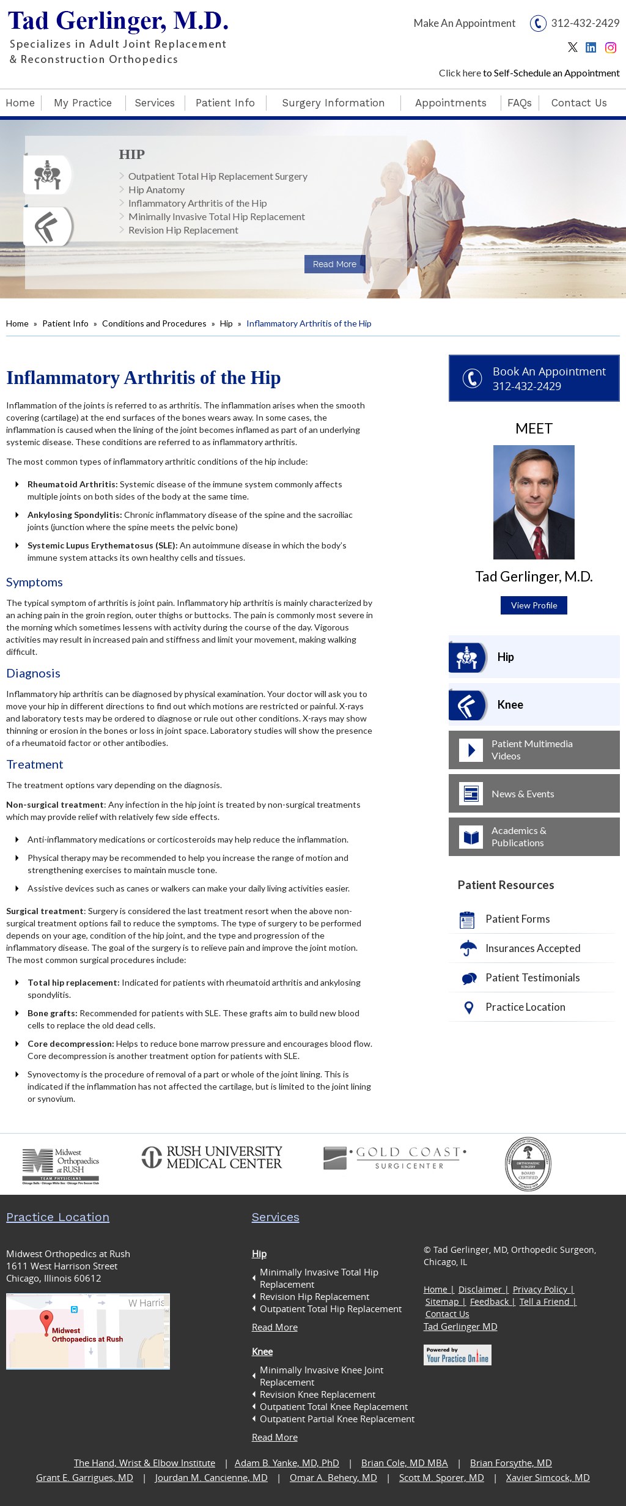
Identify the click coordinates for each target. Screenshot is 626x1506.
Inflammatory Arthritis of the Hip (197, 203)
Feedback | (493, 1301)
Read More (334, 264)
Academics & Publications (519, 836)
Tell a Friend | (548, 1301)
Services (154, 103)
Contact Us (579, 103)
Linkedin (594, 50)
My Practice (83, 103)
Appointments (451, 103)
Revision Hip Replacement (183, 229)
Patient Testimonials (532, 977)
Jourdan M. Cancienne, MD (211, 1477)
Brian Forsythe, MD (511, 1462)
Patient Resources (506, 884)
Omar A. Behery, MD (333, 1477)
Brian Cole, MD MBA (404, 1462)
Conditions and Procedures (154, 323)
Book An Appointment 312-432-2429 (549, 378)
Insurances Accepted (533, 948)
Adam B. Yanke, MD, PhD (287, 1462)
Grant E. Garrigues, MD (84, 1477)
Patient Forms (517, 918)
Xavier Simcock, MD (548, 1477)
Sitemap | (445, 1301)
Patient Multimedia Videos (532, 749)
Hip (132, 154)
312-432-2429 (585, 23)
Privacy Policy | (544, 1289)
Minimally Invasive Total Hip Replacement (216, 216)
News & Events (523, 793)
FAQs (519, 103)
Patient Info (225, 103)
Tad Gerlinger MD (461, 1326)
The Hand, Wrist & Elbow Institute (144, 1462)
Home (20, 103)
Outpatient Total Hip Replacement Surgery (217, 176)
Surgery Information (333, 103)
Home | (439, 1289)
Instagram (612, 50)
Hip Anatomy (156, 189)
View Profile (534, 605)
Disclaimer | (483, 1289)
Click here (460, 72)
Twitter (575, 50)
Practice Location (525, 1006)
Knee (510, 704)
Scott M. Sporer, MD (441, 1477)
